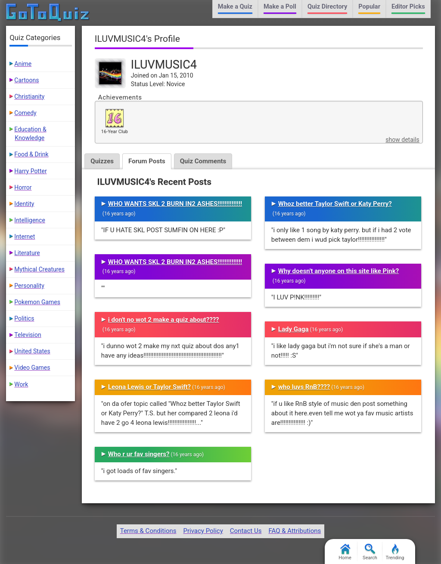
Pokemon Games (37, 302)
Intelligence (29, 220)
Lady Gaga (293, 329)
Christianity (29, 96)
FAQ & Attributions (294, 531)
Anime (22, 63)
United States (32, 351)
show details (402, 139)
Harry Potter (30, 171)
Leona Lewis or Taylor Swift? (149, 387)
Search (370, 552)
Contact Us (246, 531)
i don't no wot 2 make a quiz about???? (163, 320)
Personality (29, 285)
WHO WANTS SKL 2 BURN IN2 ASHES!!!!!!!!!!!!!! (175, 204)
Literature (27, 252)
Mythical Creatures (39, 269)
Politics (24, 318)
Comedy (25, 112)
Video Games (32, 367)
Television (27, 334)
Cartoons (26, 80)
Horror (22, 187)
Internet (24, 236)
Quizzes (102, 161)
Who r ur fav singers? (139, 454)
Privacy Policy (203, 531)
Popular (369, 6)
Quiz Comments (203, 161)
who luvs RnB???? (304, 387)
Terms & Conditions (148, 531)
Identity (24, 203)
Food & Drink (31, 154)
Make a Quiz (235, 6)
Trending (395, 552)
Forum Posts (146, 161)
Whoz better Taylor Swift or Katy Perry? (335, 204)
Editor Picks (408, 6)
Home (345, 552)
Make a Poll (280, 6)
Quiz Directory (327, 6)
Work (21, 384)
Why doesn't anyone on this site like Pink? (338, 271)
